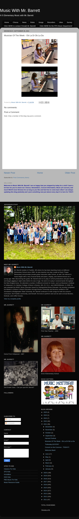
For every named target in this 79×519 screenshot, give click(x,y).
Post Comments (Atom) (21, 177)
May (47, 457)
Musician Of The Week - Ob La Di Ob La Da (60, 441)
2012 (45, 496)
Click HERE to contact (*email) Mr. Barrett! (20, 26)
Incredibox (7, 474)
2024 (45, 415)
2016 (45, 484)
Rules (32, 22)
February (48, 466)
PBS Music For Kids (10, 480)
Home (6, 22)
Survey (69, 22)
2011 (45, 499)
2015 (45, 487)
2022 (45, 421)
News (24, 22)
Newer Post (9, 173)
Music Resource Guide (11, 482)
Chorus (15, 22)
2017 (45, 481)
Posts (8, 419)
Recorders (51, 22)
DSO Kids (7, 477)
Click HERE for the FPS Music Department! (56, 26)
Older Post (70, 173)
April (47, 460)
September (49, 436)
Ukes (61, 22)
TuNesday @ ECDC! (52, 444)
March (47, 463)
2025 (45, 412)
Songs (41, 22)
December (49, 427)
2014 (45, 490)
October (48, 433)
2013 (45, 493)
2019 (45, 475)
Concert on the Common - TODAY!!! (57, 447)
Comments (9, 423)
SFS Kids (7, 471)
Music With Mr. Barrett (20, 10)
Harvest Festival (50, 438)
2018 (45, 479)
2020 (45, 473)
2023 (45, 418)
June (47, 454)
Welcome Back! (50, 450)
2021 (45, 424)
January (48, 469)
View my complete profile (12, 299)
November (49, 430)
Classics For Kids (10, 469)
